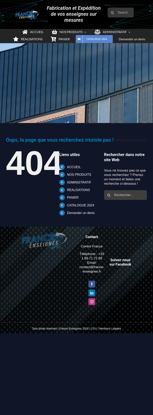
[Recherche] (114, 13)
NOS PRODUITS (79, 174)
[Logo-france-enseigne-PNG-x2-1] (26, 11)
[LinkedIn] (91, 292)
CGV (94, 328)
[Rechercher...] (125, 195)
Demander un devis (81, 213)
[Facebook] (91, 284)
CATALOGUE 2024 (80, 205)
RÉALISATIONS (78, 190)
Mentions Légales (110, 328)
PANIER (72, 197)
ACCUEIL (74, 167)
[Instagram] (91, 301)
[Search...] (122, 13)
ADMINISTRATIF (79, 182)
